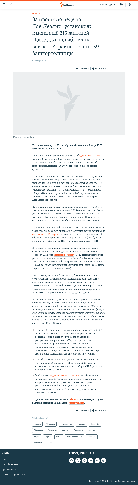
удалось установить (89, 155)
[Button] (82, 68)
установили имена (64, 255)
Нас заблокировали (11, 464)
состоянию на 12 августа (45, 234)
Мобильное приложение (13, 475)
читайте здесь (76, 403)
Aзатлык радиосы (107, 4)
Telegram (73, 399)
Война (36, 13)
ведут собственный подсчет (65, 375)
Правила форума (10, 470)
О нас (4, 459)
